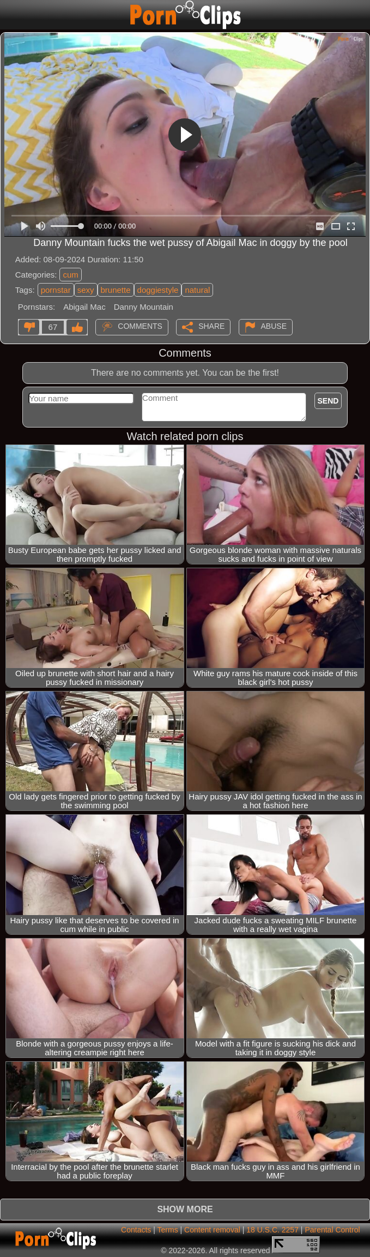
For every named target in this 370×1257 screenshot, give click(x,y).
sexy (85, 289)
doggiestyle (158, 289)
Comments (140, 326)
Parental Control (332, 1229)
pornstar (56, 289)
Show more (185, 1209)
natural (197, 289)
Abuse (274, 326)
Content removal (212, 1229)
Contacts (136, 1229)
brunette (116, 289)
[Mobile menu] (10, 14)
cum (70, 274)
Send (328, 400)
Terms (167, 1229)
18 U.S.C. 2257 (272, 1229)
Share (211, 326)
